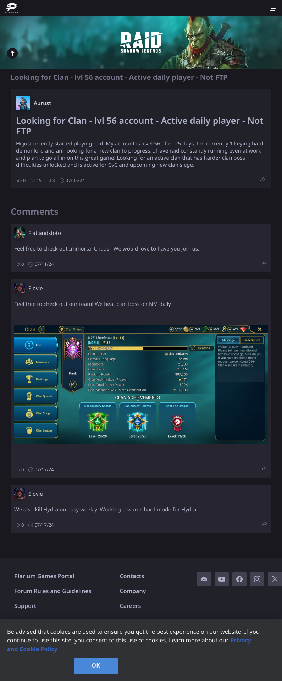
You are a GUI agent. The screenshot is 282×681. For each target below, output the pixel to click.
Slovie (35, 288)
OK (96, 665)
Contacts (132, 576)
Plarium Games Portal (44, 576)
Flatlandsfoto (44, 233)
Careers (130, 606)
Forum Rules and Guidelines (53, 591)
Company (133, 591)
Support (25, 606)
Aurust (42, 103)
